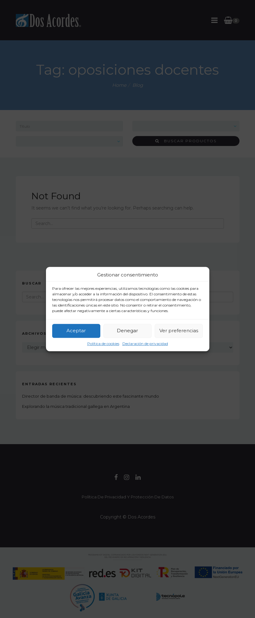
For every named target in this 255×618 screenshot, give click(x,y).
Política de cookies (103, 343)
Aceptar (76, 330)
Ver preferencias (178, 330)
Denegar (127, 330)
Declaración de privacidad (145, 343)
